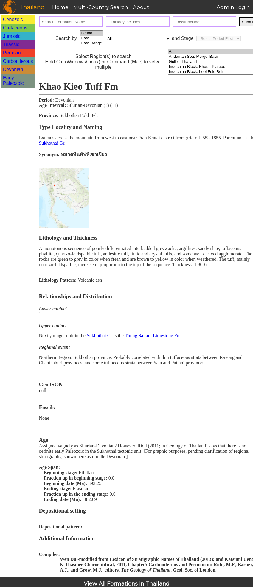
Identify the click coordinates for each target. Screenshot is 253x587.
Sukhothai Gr (51, 143)
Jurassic (12, 36)
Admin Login (233, 7)
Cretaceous (15, 27)
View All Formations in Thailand (127, 583)
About (141, 7)
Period (91, 33)
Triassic (11, 44)
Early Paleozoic (13, 80)
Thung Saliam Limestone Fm (153, 335)
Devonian (13, 69)
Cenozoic (13, 19)
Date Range (91, 43)
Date (91, 38)
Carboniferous (18, 61)
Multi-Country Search (100, 7)
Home (60, 7)
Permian (12, 52)
